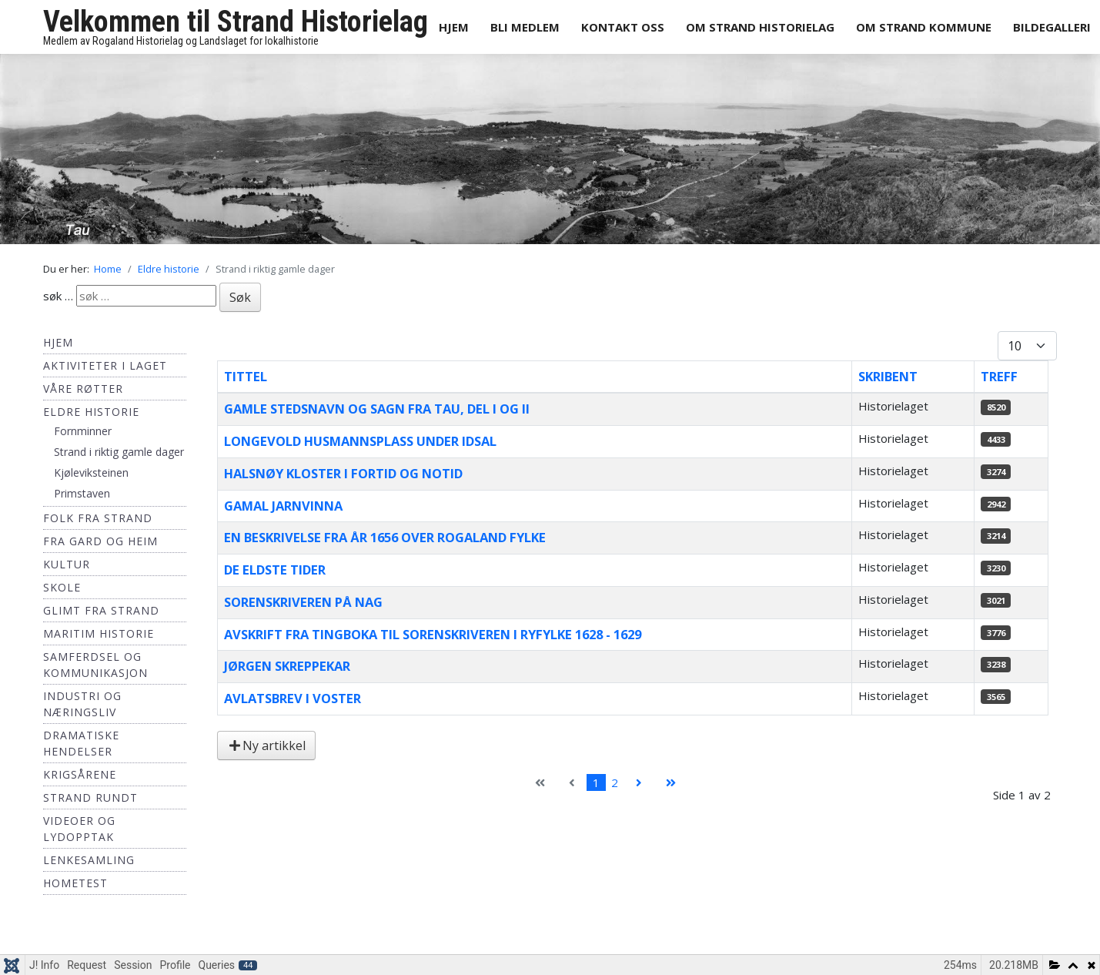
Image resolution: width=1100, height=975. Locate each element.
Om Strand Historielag (760, 27)
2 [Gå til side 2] (614, 782)
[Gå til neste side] (639, 783)
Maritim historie (98, 633)
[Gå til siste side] (671, 783)
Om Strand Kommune (923, 27)
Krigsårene (79, 774)
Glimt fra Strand (101, 610)
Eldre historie (91, 411)
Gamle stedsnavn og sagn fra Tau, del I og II (377, 408)
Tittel (245, 376)
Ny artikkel (266, 745)
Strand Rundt (90, 797)
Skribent (888, 376)
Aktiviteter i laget (105, 365)
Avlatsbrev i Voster (292, 698)
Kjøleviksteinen (91, 472)
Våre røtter (83, 388)
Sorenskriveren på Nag (303, 602)
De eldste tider (275, 569)
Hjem (454, 27)
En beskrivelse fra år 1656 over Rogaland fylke (385, 537)
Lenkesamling (89, 860)
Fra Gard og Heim (100, 541)
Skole (62, 587)
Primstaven (82, 493)
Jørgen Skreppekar (287, 666)
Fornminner (83, 431)
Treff (999, 376)
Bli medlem (525, 27)
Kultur (66, 564)
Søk (240, 297)
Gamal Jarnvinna (283, 505)
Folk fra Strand (97, 518)
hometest (75, 883)
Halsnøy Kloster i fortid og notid (343, 473)
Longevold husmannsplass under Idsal (360, 441)
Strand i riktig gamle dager (119, 451)
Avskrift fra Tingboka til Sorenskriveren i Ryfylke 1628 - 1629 (432, 634)
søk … (58, 295)
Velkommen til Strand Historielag (235, 22)
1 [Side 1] (596, 782)
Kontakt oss (622, 27)
